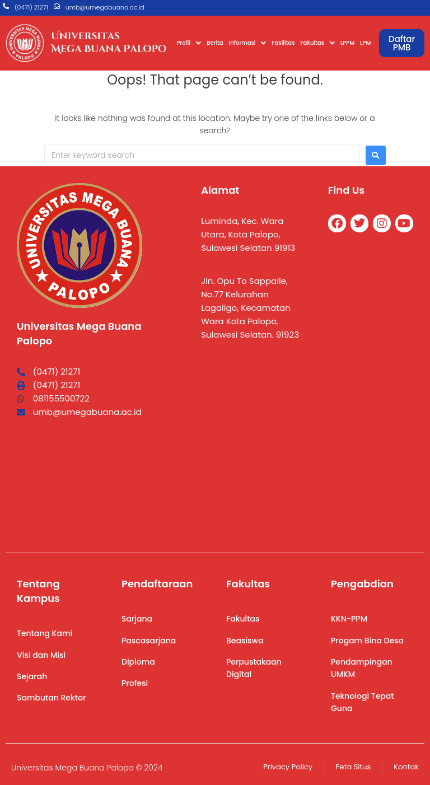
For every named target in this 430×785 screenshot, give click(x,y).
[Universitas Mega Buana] (253, 445)
